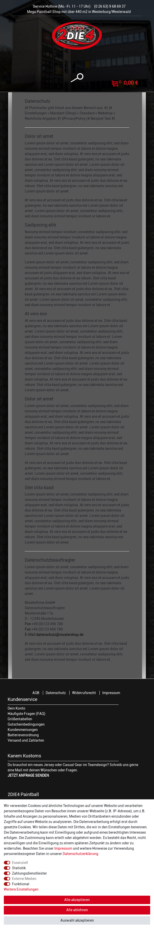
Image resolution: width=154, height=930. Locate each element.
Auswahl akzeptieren (77, 920)
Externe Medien (24, 879)
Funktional (20, 884)
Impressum (111, 693)
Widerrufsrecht (84, 693)
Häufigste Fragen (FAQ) (26, 714)
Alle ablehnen (77, 910)
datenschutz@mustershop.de (59, 635)
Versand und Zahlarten (26, 740)
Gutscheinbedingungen (26, 724)
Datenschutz (56, 693)
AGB (35, 693)
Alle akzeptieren (77, 900)
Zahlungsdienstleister (29, 873)
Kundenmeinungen (23, 730)
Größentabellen (20, 719)
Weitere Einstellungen (21, 889)
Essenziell (20, 863)
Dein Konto (16, 708)
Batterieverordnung (23, 735)
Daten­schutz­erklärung (80, 854)
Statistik (19, 868)
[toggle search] (77, 78)
